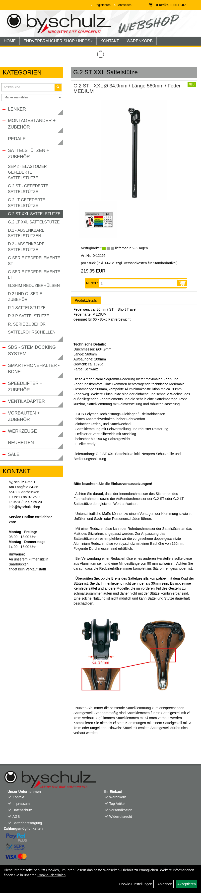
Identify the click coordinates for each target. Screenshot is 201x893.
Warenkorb (117, 797)
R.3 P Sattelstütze (28, 316)
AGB (16, 817)
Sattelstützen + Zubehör (28, 153)
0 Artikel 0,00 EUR (167, 5)
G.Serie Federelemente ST (34, 261)
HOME (10, 41)
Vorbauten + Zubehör (24, 416)
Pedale (17, 138)
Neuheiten (21, 442)
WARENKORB (140, 41)
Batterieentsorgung (27, 823)
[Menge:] (138, 283)
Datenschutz (22, 810)
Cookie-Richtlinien (51, 875)
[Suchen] (58, 87)
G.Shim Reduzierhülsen (34, 285)
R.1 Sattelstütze (27, 308)
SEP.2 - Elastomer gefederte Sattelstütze (27, 172)
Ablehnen (164, 884)
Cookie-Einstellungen (135, 884)
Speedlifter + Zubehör (25, 386)
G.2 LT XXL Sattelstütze (34, 222)
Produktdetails (86, 300)
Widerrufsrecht (120, 817)
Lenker (17, 109)
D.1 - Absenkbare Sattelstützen (26, 233)
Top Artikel (117, 804)
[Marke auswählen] (31, 97)
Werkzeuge (22, 431)
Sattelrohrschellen (32, 332)
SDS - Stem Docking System (32, 350)
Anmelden (125, 5)
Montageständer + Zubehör (32, 124)
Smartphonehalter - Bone (34, 368)
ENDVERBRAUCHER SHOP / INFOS (58, 41)
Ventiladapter (26, 401)
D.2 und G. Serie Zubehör (25, 297)
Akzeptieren (186, 884)
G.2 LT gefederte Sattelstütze (26, 203)
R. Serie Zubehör (27, 324)
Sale (13, 454)
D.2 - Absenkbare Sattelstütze (26, 247)
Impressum (21, 804)
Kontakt (18, 797)
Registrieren (102, 5)
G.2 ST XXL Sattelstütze (34, 214)
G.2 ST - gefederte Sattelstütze (28, 189)
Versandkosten (121, 810)
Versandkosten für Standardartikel (150, 263)
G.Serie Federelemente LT (34, 275)
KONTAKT (109, 41)
